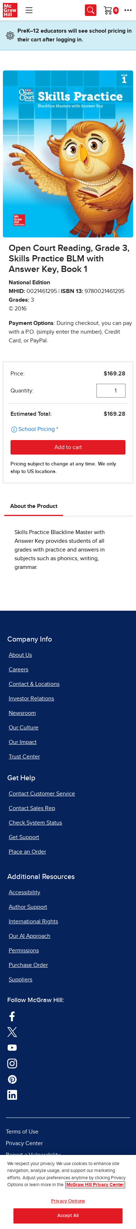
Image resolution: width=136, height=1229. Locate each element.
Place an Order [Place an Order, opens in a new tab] (27, 852)
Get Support (24, 837)
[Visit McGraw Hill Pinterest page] (12, 1079)
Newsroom (22, 713)
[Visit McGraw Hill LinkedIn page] (12, 1095)
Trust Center (24, 757)
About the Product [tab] (33, 506)
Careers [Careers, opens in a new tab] (18, 669)
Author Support (28, 907)
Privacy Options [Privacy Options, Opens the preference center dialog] (68, 1201)
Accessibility (24, 892)
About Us (20, 655)
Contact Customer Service (42, 794)
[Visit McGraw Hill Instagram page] (12, 1063)
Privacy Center (24, 1143)
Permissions (24, 950)
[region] (68, 1192)
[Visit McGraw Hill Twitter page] (12, 1031)
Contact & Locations (34, 684)
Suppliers (20, 979)
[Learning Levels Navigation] (29, 10)
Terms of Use (22, 1132)
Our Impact (23, 742)
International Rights (33, 921)
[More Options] (128, 10)
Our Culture (23, 728)
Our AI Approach (29, 936)
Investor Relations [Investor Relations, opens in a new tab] (31, 698)
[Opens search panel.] (90, 10)
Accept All (68, 1215)
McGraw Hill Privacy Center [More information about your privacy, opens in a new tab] (95, 1185)
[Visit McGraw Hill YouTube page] (12, 1047)
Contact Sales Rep (32, 808)
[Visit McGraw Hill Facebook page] (12, 1016)
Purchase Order (28, 965)
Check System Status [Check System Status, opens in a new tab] (35, 823)
